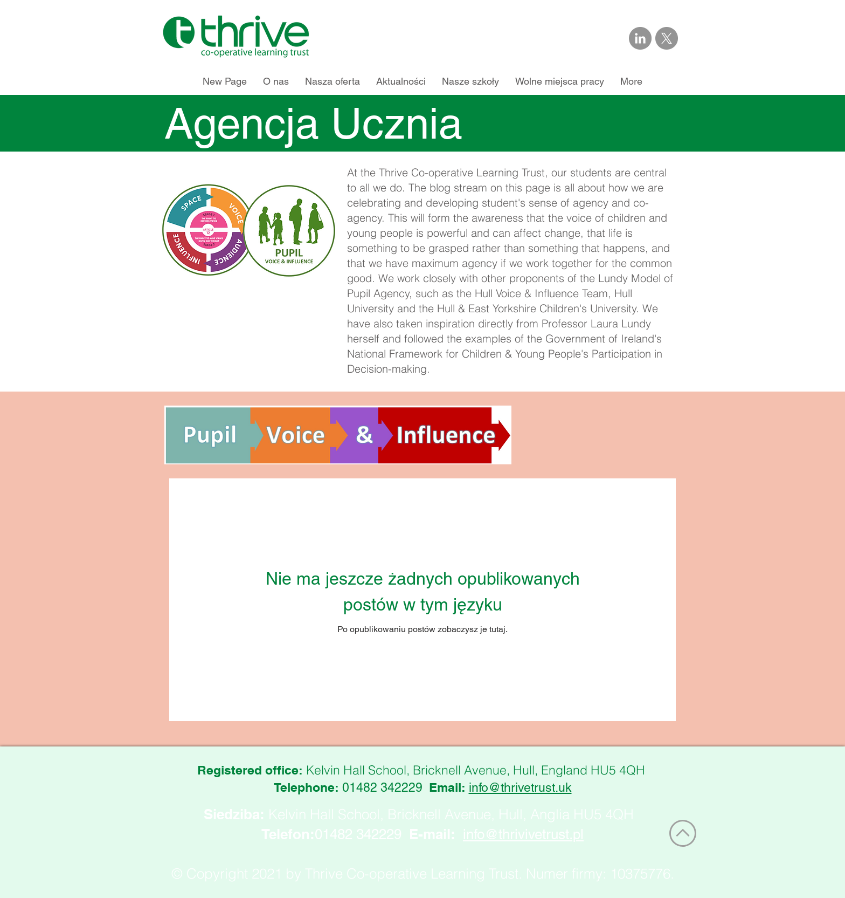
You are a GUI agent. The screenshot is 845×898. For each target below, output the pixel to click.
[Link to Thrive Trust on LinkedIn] (640, 38)
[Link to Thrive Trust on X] (666, 38)
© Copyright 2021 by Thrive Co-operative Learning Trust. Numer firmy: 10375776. (422, 873)
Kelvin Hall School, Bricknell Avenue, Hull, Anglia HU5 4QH (451, 814)
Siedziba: (234, 814)
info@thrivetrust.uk (520, 787)
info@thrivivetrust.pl (523, 834)
